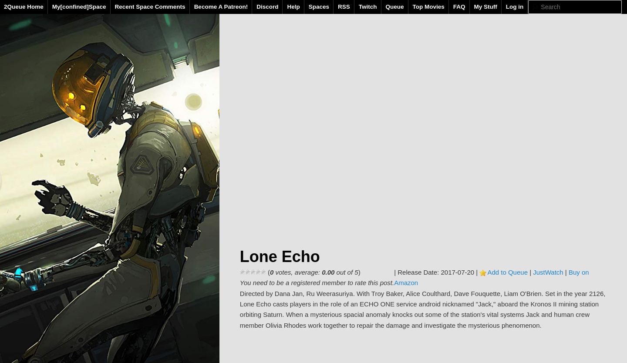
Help (293, 6)
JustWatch (548, 272)
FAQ (459, 6)
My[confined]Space (79, 6)
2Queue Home (24, 6)
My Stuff (485, 6)
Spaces (319, 6)
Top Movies (429, 6)
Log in (515, 6)
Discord (267, 6)
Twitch (368, 6)
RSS (344, 6)
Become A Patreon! (221, 6)
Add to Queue (507, 272)
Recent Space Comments (150, 6)
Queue (395, 6)
